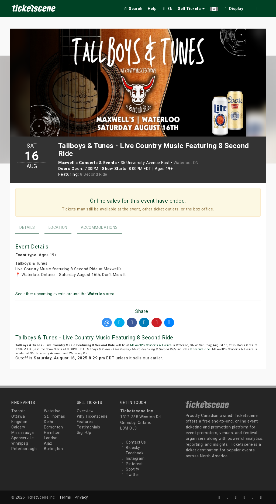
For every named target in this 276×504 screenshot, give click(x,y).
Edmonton (53, 427)
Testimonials (88, 427)
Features (85, 422)
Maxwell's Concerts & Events (151, 345)
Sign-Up (84, 432)
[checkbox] (233, 7)
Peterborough (24, 449)
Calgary (18, 427)
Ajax (48, 443)
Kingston (19, 422)
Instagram (132, 458)
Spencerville (22, 438)
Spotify (129, 469)
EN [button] (167, 8)
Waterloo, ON (186, 162)
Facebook (131, 453)
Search (132, 8)
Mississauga (22, 432)
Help (152, 8)
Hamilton (52, 432)
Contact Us (133, 442)
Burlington (53, 449)
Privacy (81, 497)
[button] (214, 7)
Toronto (18, 411)
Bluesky (130, 447)
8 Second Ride (93, 174)
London (50, 438)
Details (27, 227)
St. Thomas (54, 416)
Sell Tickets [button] (191, 8)
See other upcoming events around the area (64, 294)
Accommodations (99, 227)
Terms (65, 497)
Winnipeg (19, 443)
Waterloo (52, 411)
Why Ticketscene (92, 416)
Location (58, 227)
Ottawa (18, 416)
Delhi (48, 422)
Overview (85, 411)
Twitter (129, 474)
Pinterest (131, 464)
